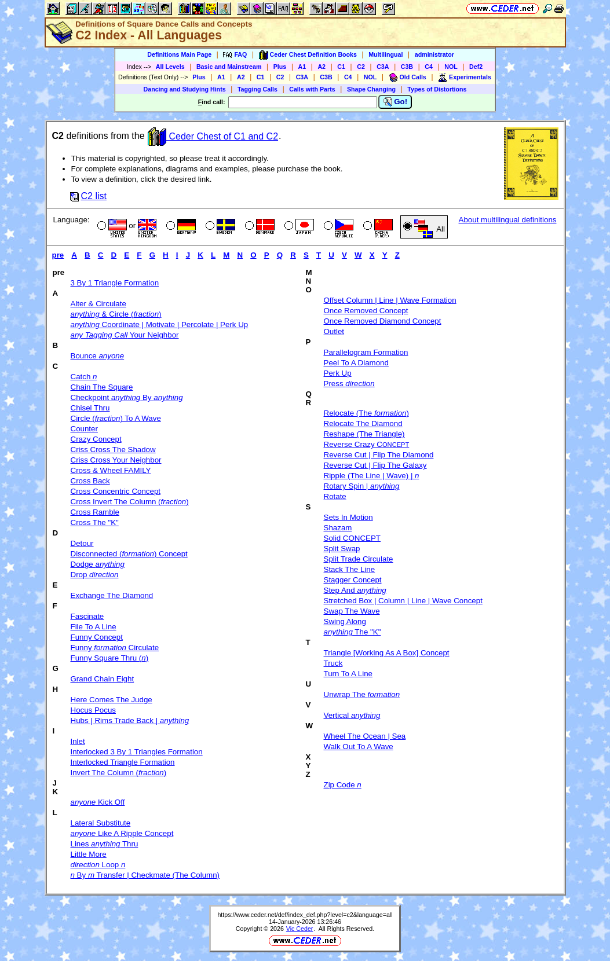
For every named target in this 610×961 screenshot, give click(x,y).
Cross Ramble (95, 512)
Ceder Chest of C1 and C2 (213, 136)
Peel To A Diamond (356, 362)
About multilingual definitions (508, 219)
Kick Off (98, 802)
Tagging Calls (257, 89)
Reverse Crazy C (367, 444)
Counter (84, 428)
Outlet (334, 331)
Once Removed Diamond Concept (382, 321)
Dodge (98, 564)
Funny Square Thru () (110, 658)
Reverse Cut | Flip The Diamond (379, 454)
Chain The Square (102, 387)
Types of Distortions (436, 89)
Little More (89, 854)
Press (349, 383)
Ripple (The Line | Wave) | (371, 475)
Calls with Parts (312, 89)
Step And (355, 590)
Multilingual (385, 54)
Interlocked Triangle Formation (123, 762)
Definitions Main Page (179, 54)
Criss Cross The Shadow (113, 449)
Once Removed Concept (366, 310)
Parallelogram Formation (366, 352)
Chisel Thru (90, 408)
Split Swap (342, 548)
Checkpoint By (127, 397)
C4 (429, 66)
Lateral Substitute (101, 823)
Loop (98, 864)
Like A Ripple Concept (122, 833)
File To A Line (93, 626)
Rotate (335, 496)
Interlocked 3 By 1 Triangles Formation (137, 751)
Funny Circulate (115, 647)
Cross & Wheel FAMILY (111, 470)
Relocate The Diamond (363, 423)
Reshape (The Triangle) (364, 434)
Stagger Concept (353, 579)
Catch (84, 376)
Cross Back (90, 480)
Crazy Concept (96, 439)
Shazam (338, 527)
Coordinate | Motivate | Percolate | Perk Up (160, 324)
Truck (333, 663)
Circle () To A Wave (116, 418)
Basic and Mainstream (229, 66)
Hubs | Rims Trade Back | (130, 720)
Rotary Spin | (362, 486)
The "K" (352, 632)
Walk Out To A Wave (358, 746)
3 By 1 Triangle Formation (115, 282)
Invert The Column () (119, 772)
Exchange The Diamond (112, 595)
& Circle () (116, 314)
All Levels (170, 66)
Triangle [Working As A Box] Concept (387, 652)
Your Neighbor (125, 335)
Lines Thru (104, 843)
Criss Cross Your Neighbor (116, 460)
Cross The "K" (95, 522)
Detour (82, 543)
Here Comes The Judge (111, 699)
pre (58, 255)
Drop (95, 574)
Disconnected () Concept (129, 553)
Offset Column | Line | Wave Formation (390, 300)
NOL (451, 66)
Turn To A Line (348, 673)
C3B (407, 66)
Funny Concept (97, 637)
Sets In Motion (348, 517)
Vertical (352, 715)
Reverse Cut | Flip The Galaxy (375, 465)
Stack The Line (349, 569)
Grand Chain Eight (102, 678)
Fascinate (87, 616)
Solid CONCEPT (352, 538)
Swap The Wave (352, 611)
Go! (395, 102)
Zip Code (342, 784)
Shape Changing (371, 89)
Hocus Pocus (93, 710)
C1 (341, 66)
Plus (280, 66)
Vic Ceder (299, 928)
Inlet (78, 741)
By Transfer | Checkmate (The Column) (145, 875)
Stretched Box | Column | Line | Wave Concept (403, 600)
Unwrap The (362, 694)
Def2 (476, 66)
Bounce (98, 355)
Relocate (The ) (366, 413)
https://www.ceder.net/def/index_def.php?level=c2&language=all (304, 914)
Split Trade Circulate (358, 559)
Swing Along (345, 621)
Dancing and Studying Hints (185, 89)
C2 (361, 66)
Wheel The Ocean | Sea (365, 736)
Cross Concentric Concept (116, 491)
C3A (383, 66)
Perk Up (338, 373)
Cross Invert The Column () (130, 501)
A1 (302, 66)
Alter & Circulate (98, 303)
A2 (321, 66)
